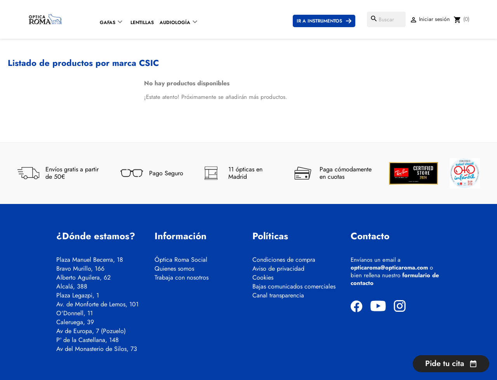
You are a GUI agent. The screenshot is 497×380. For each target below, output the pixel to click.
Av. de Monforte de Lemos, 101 (97, 304)
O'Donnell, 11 (74, 313)
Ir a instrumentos (319, 20)
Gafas (107, 22)
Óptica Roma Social (181, 260)
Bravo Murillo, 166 (80, 269)
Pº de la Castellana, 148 (87, 340)
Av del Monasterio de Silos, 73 (96, 349)
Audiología (175, 22)
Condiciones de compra (283, 260)
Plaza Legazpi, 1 (77, 295)
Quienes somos (174, 269)
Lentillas (142, 22)
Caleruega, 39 (75, 322)
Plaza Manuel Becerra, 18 (89, 260)
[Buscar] (386, 19)
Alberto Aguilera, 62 (83, 278)
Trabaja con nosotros (182, 278)
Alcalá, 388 (71, 286)
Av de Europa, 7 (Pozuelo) (91, 331)
